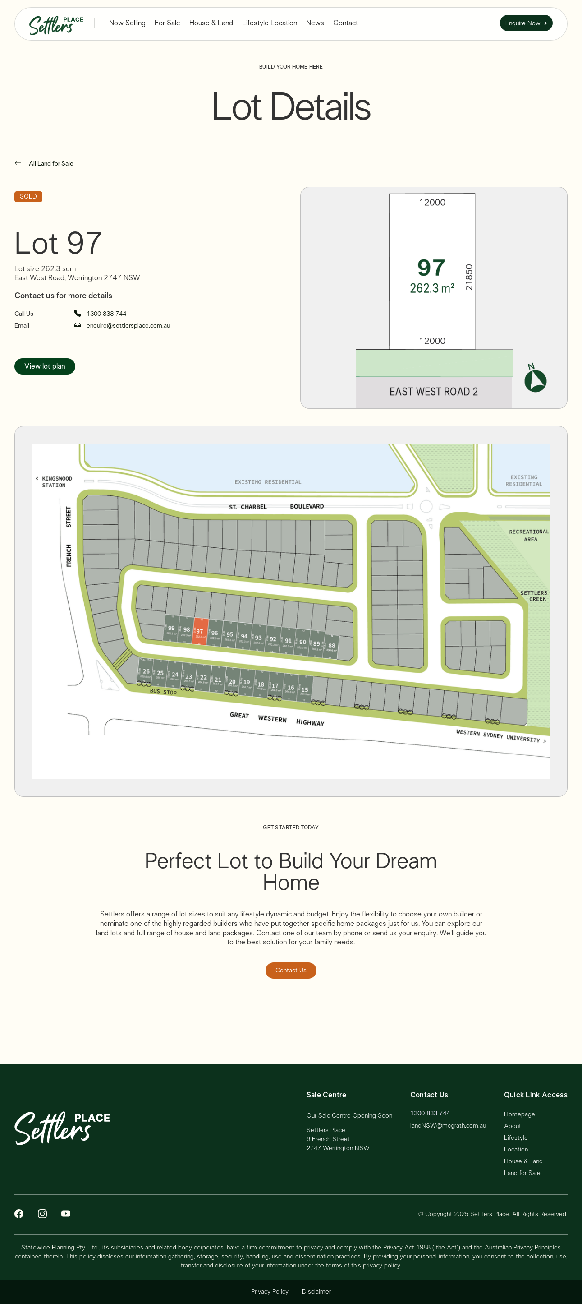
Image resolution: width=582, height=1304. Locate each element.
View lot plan (44, 366)
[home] (56, 23)
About (512, 1126)
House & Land (211, 23)
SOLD (28, 197)
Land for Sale (522, 1173)
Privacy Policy (270, 1292)
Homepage (519, 1114)
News (315, 23)
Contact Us (291, 970)
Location (516, 1150)
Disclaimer (316, 1292)
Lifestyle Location (269, 23)
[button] (127, 23)
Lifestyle (516, 1138)
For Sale (167, 23)
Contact (345, 23)
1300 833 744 (430, 1113)
